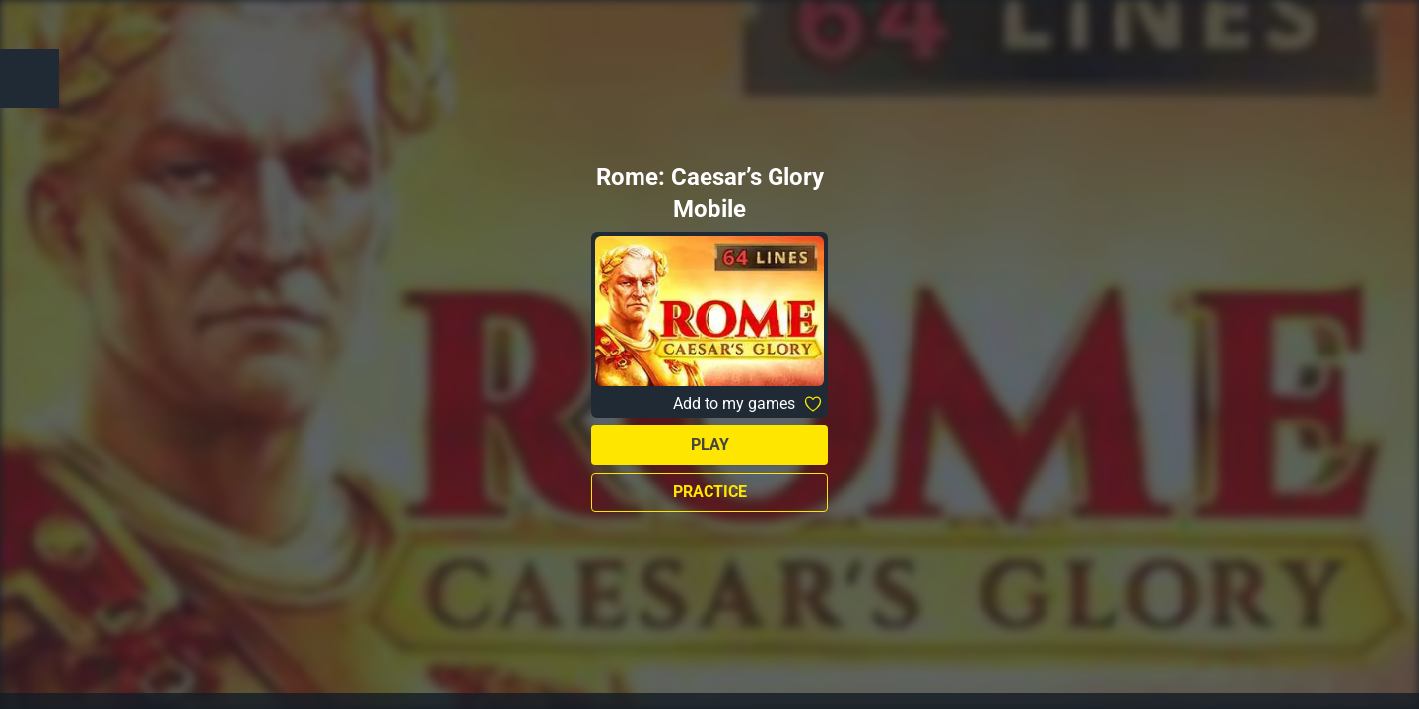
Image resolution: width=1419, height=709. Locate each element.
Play (710, 444)
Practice (710, 492)
